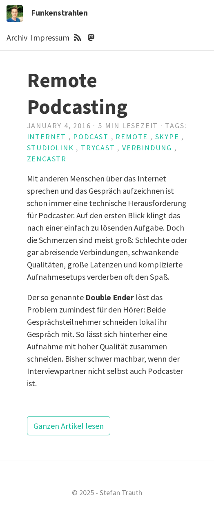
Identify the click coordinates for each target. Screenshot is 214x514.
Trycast (98, 147)
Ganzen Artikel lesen (68, 426)
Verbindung (147, 147)
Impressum (50, 37)
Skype (167, 136)
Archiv (17, 37)
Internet (46, 136)
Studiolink (50, 147)
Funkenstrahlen (59, 12)
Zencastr (47, 158)
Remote (132, 136)
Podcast (91, 136)
